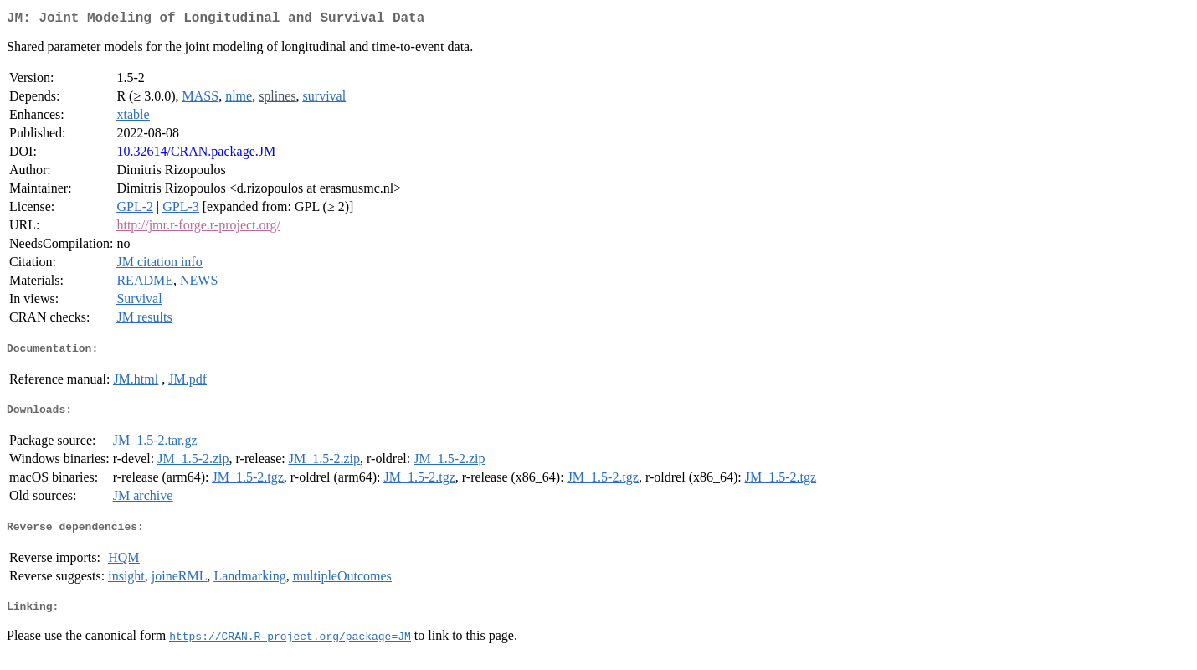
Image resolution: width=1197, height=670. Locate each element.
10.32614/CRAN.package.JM (195, 154)
